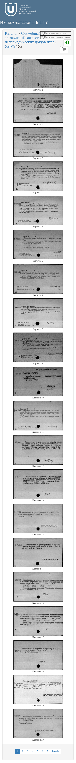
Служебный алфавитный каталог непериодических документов (29, 37)
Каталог (11, 33)
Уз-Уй (10, 46)
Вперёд (55, 751)
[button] (64, 49)
